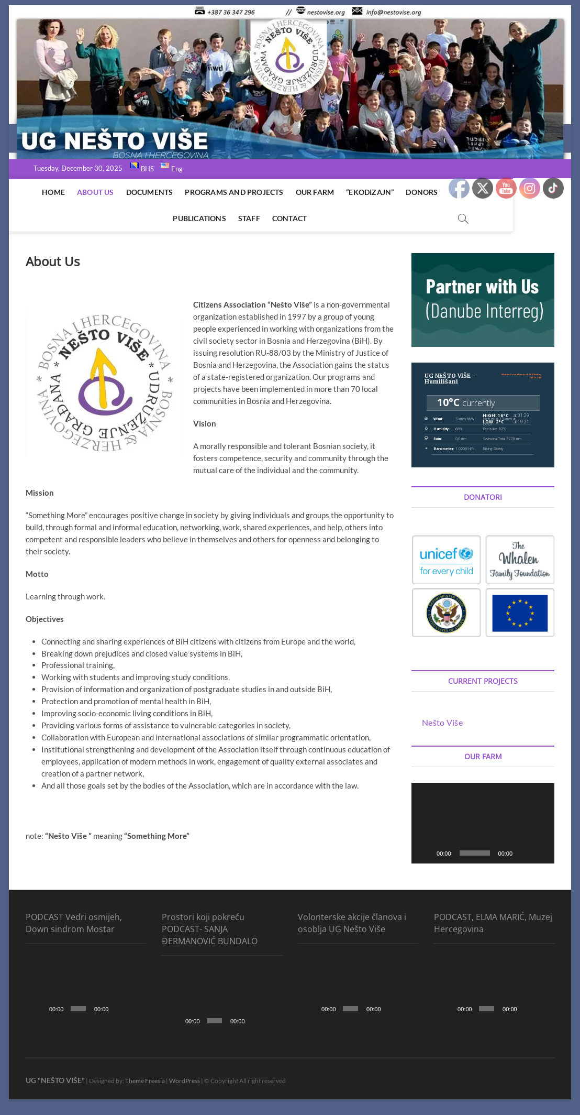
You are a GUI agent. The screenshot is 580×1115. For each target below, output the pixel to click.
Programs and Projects (231, 192)
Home (50, 192)
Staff (245, 218)
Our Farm (311, 192)
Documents (146, 192)
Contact (286, 218)
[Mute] (524, 853)
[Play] (425, 853)
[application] (482, 823)
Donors (418, 192)
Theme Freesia (145, 1081)
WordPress (184, 1081)
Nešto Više (442, 722)
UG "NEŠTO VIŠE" (55, 1080)
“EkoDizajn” (367, 192)
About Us (91, 192)
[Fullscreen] (541, 853)
